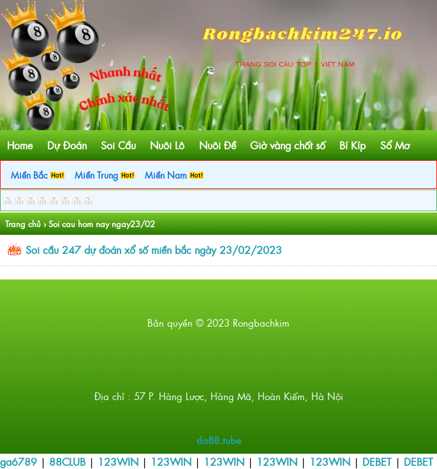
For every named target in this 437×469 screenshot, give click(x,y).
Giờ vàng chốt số (287, 145)
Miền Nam (174, 174)
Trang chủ (23, 224)
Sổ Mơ (395, 145)
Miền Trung (105, 174)
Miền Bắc (37, 174)
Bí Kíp (352, 145)
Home (20, 145)
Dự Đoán (67, 145)
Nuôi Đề (217, 145)
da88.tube (218, 440)
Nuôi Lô (167, 145)
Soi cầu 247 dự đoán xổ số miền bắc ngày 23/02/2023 (154, 249)
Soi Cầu (118, 145)
